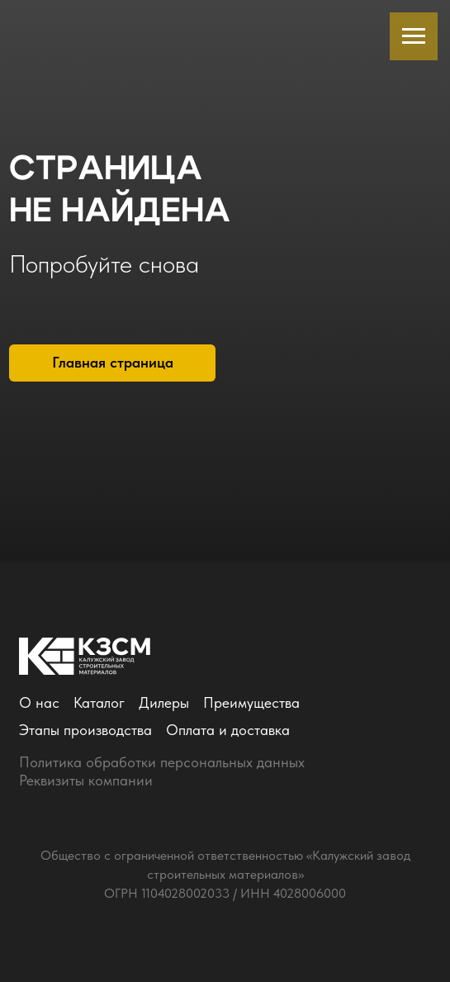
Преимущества (251, 703)
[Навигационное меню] (413, 36)
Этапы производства (85, 730)
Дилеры (164, 703)
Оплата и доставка (228, 730)
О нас (39, 703)
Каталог (99, 703)
